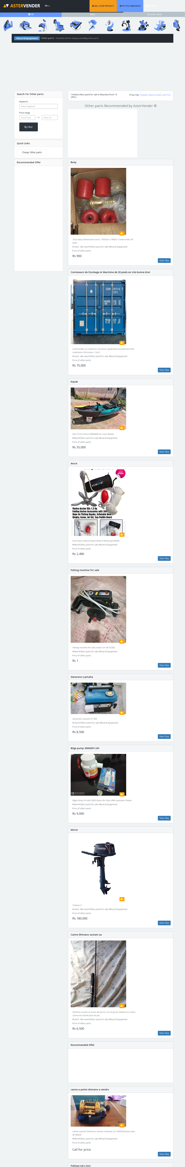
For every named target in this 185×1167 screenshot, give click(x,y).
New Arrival (154, 94)
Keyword (23, 101)
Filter (28, 127)
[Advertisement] (92, 66)
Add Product (152, 1116)
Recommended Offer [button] (29, 162)
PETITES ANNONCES (141, 6)
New (92, 14)
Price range (24, 112)
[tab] (38, 94)
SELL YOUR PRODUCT (115, 6)
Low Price (166, 94)
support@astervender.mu (93, 1140)
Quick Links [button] (23, 143)
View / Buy (164, 217)
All (31, 14)
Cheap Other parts (32, 152)
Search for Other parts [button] (30, 94)
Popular (144, 94)
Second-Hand (154, 14)
